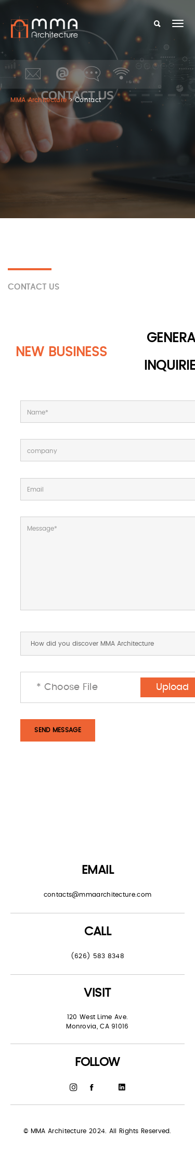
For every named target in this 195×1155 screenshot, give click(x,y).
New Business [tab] (61, 352)
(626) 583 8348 (97, 956)
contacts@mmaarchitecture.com (97, 895)
